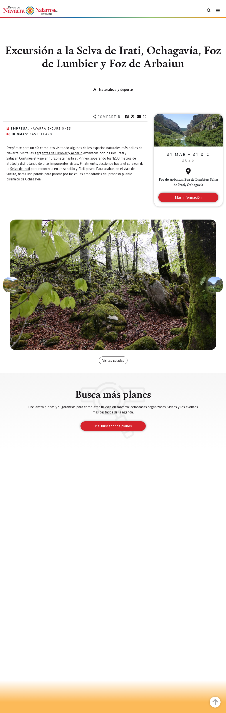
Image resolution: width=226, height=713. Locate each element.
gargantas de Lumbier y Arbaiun (58, 153)
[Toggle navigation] (218, 10)
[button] (10, 284)
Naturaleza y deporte (116, 89)
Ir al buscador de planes (113, 426)
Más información (188, 197)
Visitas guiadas (113, 360)
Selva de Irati (20, 168)
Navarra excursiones (50, 128)
